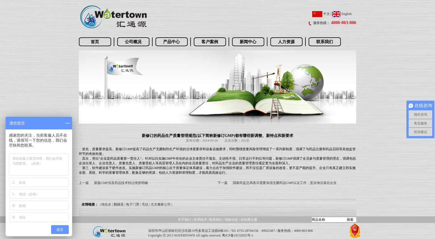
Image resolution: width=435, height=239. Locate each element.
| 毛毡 (144, 204)
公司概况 (133, 42)
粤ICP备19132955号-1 (237, 235)
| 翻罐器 (117, 204)
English (342, 14)
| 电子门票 (132, 204)
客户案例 (209, 42)
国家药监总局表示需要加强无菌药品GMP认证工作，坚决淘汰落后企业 (285, 183)
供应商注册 (249, 220)
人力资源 (286, 42)
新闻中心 (248, 42)
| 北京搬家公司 (160, 204)
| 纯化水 (105, 204)
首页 (95, 42)
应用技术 (200, 220)
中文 (321, 14)
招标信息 (232, 220)
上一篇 (84, 183)
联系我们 (324, 42)
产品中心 (171, 42)
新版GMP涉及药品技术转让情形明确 (121, 183)
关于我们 (184, 220)
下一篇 (222, 183)
